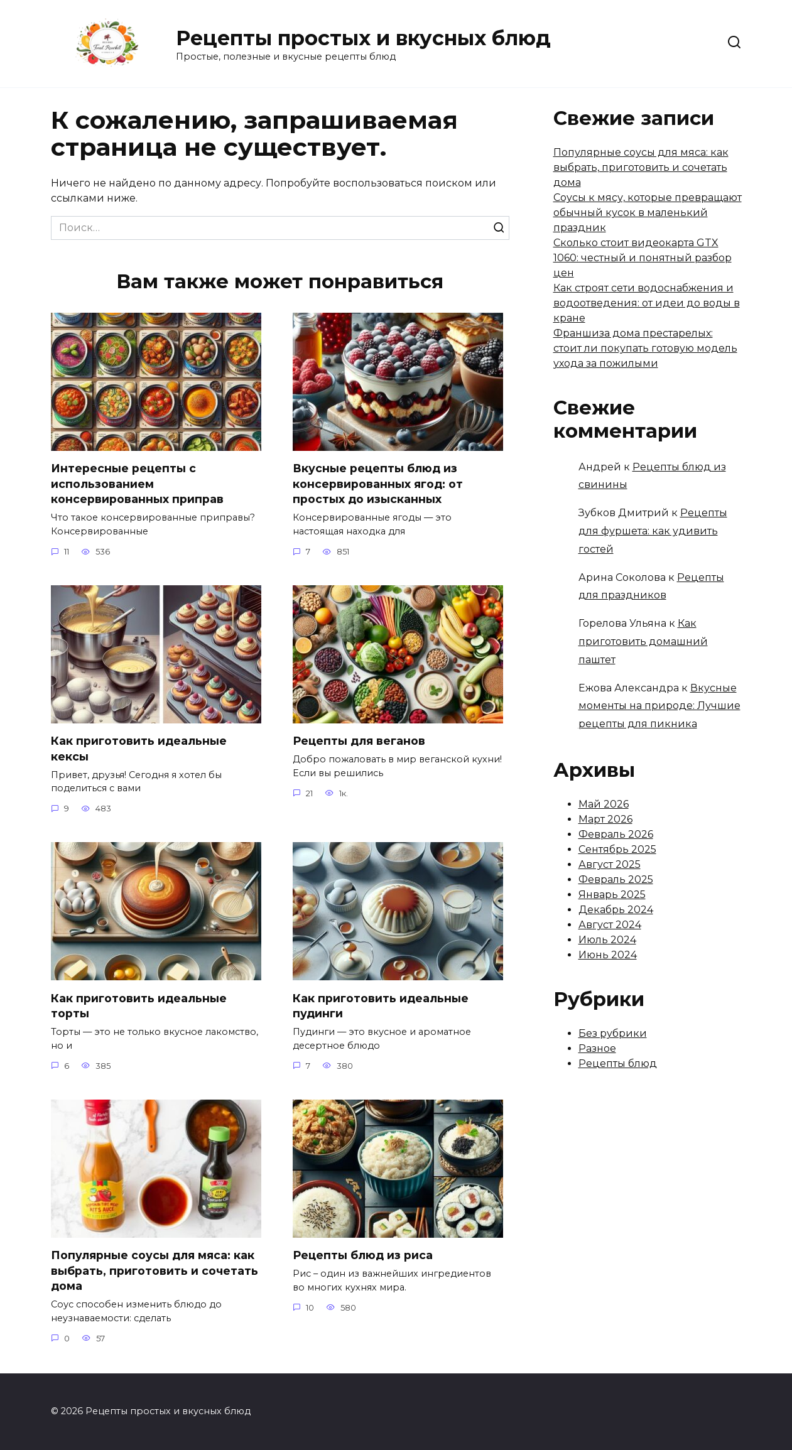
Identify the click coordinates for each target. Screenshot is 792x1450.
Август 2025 (609, 864)
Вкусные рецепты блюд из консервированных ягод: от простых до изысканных (378, 484)
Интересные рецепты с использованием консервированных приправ (137, 484)
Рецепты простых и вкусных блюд (363, 38)
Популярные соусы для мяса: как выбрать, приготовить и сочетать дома (154, 1272)
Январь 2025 (612, 895)
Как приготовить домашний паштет (643, 641)
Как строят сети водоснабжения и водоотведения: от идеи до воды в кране (646, 303)
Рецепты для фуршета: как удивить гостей (652, 531)
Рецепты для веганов (359, 741)
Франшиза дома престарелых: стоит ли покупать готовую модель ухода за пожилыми (645, 348)
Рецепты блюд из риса (363, 1256)
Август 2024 (609, 925)
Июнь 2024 (607, 955)
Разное (597, 1048)
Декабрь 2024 (615, 910)
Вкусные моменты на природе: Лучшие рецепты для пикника (659, 706)
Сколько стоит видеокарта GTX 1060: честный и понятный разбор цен (642, 258)
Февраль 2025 (615, 879)
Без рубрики (612, 1033)
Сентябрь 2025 (617, 849)
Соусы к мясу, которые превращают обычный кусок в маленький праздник (647, 213)
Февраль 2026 (615, 834)
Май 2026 (603, 804)
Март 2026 (605, 819)
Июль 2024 (607, 940)
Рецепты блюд (617, 1063)
